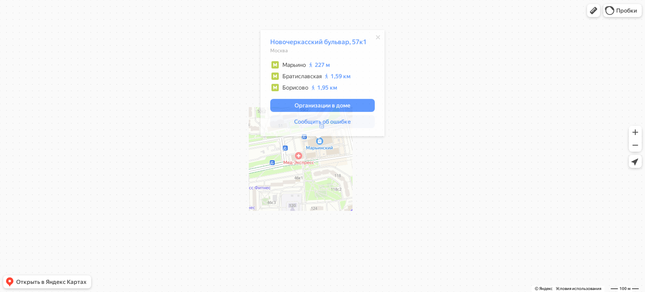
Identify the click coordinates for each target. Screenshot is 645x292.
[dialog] (318, 84)
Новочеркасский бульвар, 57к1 (314, 43)
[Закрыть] (374, 38)
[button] (593, 10)
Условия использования (578, 288)
